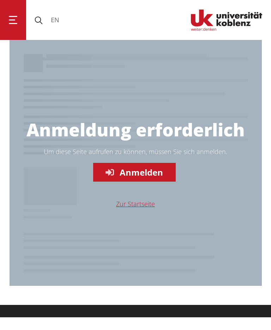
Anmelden (133, 172)
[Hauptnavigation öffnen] (13, 20)
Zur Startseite (135, 204)
